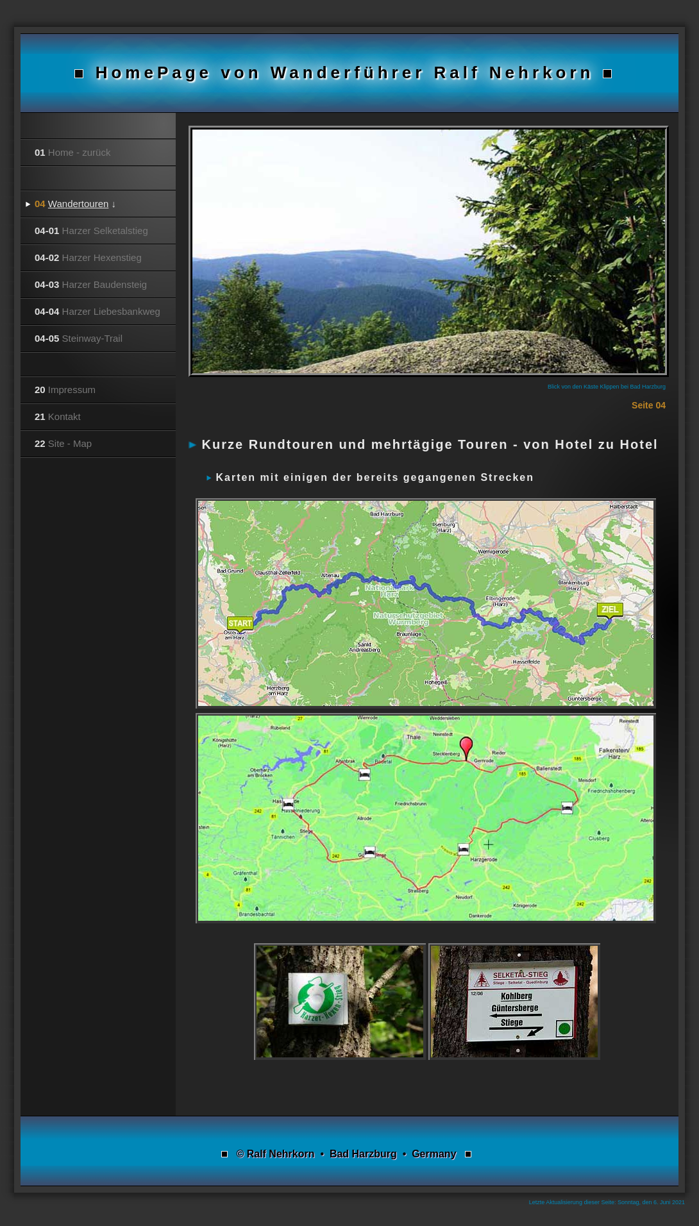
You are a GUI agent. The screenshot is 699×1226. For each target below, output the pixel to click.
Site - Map (63, 443)
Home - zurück (72, 152)
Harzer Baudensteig (91, 284)
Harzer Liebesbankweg (97, 311)
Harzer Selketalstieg (91, 230)
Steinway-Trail (78, 338)
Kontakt (58, 416)
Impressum (65, 389)
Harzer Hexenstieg (88, 257)
